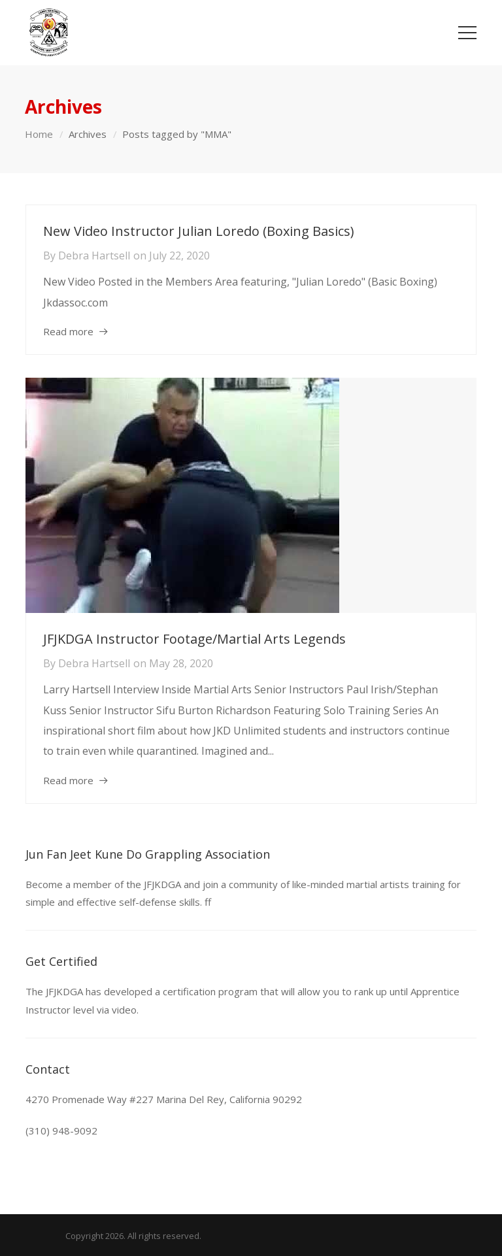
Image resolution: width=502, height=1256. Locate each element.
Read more (68, 331)
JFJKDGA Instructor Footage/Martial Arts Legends (194, 639)
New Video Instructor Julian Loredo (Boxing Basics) (198, 231)
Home (39, 133)
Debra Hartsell (94, 255)
